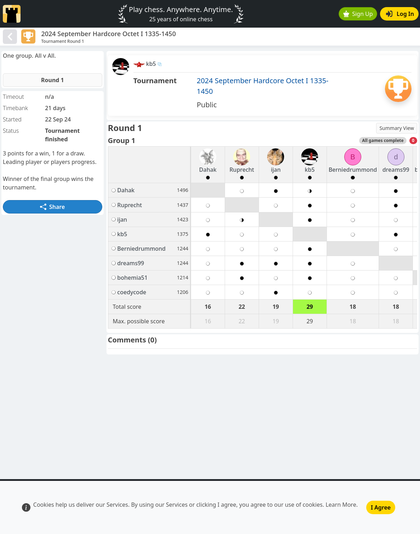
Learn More (341, 505)
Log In (400, 14)
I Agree (381, 507)
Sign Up (358, 14)
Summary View (396, 128)
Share (52, 207)
